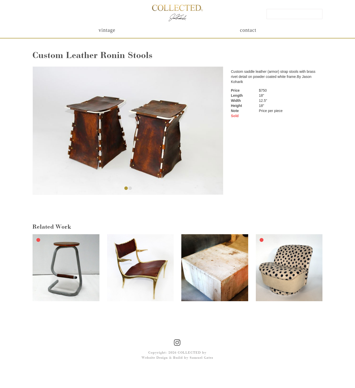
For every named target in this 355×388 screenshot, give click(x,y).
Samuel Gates (201, 358)
